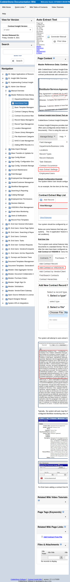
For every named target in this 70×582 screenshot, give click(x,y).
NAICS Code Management (24, 141)
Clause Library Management (25, 132)
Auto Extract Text (21, 103)
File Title (51, 552)
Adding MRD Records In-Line (25, 145)
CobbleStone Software (18, 579)
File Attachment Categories (25, 137)
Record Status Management (25, 120)
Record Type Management (24, 124)
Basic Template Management (25, 107)
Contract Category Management (26, 112)
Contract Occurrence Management (27, 116)
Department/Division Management (27, 99)
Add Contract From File (53, 537)
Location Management (23, 128)
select (30, 30)
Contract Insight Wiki (35, 579)
